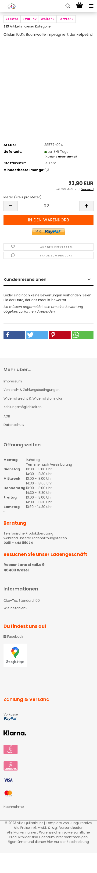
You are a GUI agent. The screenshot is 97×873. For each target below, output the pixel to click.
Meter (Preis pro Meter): (23, 197)
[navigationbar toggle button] (91, 6)
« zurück (29, 19)
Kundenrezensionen (25, 279)
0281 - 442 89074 (18, 542)
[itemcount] (48, 206)
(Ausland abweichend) (60, 156)
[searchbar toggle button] (68, 6)
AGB (7, 416)
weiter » (47, 19)
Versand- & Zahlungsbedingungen (32, 389)
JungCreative (81, 823)
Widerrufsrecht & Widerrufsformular (33, 398)
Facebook (13, 636)
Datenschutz (14, 424)
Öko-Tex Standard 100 (22, 600)
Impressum (13, 381)
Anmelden (46, 311)
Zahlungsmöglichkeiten (23, 407)
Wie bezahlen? (15, 608)
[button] (14, 335)
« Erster (12, 19)
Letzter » (66, 19)
